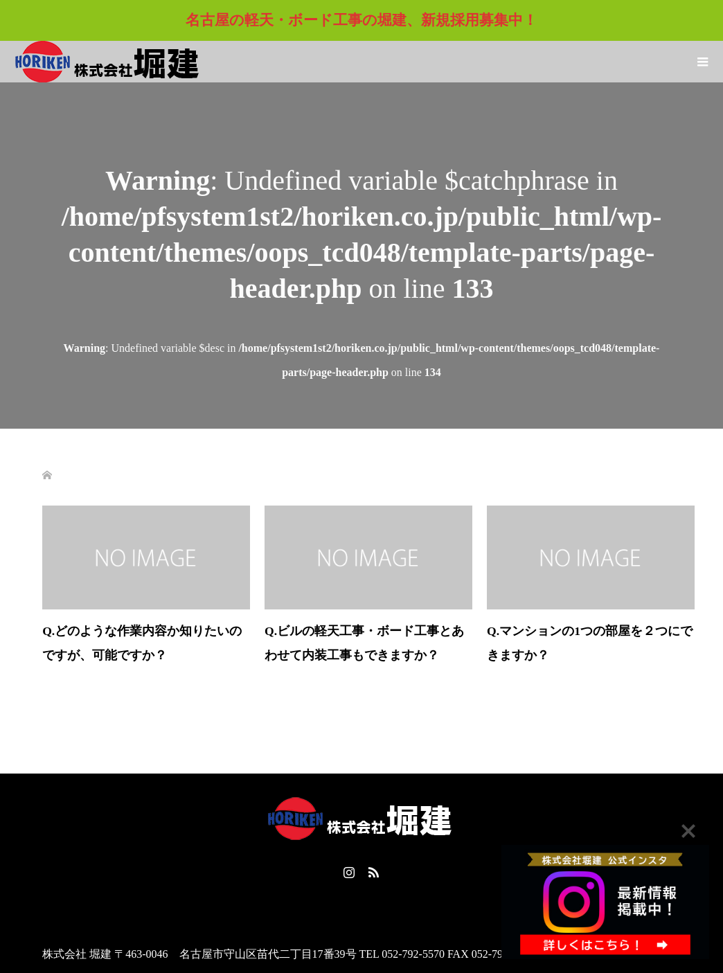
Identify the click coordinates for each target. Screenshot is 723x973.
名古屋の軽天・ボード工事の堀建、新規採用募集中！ (361, 20)
